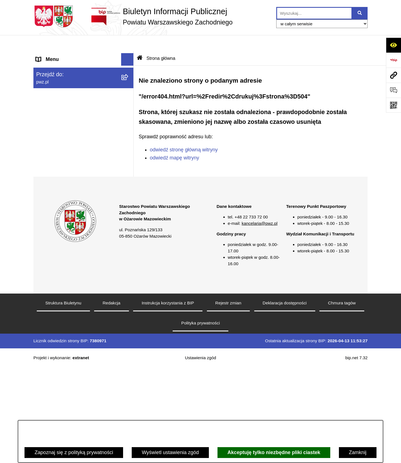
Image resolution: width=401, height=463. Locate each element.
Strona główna (52, 55)
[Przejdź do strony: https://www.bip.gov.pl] (393, 60)
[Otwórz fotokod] (393, 105)
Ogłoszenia (48, 106)
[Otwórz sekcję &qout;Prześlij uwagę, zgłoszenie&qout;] (393, 90)
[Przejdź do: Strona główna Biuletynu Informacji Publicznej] (140, 42)
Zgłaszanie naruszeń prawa (66, 143)
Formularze (48, 218)
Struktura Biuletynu (63, 398)
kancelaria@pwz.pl (260, 318)
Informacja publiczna (59, 181)
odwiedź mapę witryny (174, 141)
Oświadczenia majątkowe (64, 131)
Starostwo (47, 80)
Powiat (43, 68)
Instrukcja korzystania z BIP (168, 398)
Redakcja (112, 398)
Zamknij (357, 452)
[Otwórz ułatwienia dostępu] (393, 45)
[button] (128, 68)
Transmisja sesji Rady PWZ (66, 231)
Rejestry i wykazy (55, 206)
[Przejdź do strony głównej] (133, 16)
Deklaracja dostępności (285, 398)
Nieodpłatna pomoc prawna (66, 168)
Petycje (44, 193)
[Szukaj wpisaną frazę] (360, 13)
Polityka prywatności (200, 418)
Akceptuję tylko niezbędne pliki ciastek (274, 452)
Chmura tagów (342, 398)
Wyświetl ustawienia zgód (170, 452)
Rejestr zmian (228, 398)
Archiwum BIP (51, 243)
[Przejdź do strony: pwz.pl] (393, 75)
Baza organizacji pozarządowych (72, 156)
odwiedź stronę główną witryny (184, 133)
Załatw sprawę (52, 93)
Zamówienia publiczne (60, 118)
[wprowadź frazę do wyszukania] (314, 13)
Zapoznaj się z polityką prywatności (74, 452)
